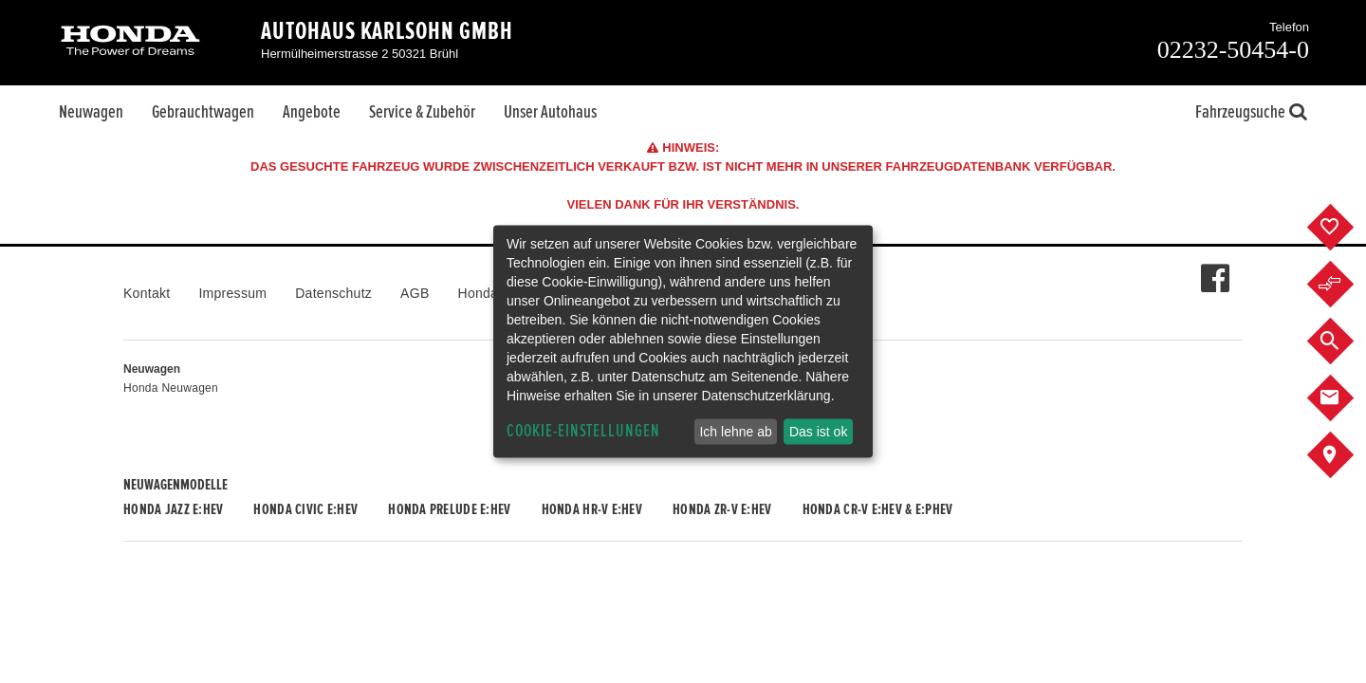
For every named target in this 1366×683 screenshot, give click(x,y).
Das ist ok (818, 431)
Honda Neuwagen (170, 388)
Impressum (232, 293)
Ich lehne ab (735, 431)
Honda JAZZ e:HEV (173, 509)
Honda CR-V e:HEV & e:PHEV (878, 509)
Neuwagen (91, 111)
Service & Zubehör (422, 111)
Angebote (312, 111)
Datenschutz (333, 293)
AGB (414, 293)
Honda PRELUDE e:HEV (449, 509)
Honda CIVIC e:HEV (305, 509)
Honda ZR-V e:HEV (722, 509)
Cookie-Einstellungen (583, 431)
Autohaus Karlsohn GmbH (387, 31)
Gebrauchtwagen (203, 111)
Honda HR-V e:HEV (592, 509)
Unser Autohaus (550, 111)
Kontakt (146, 293)
